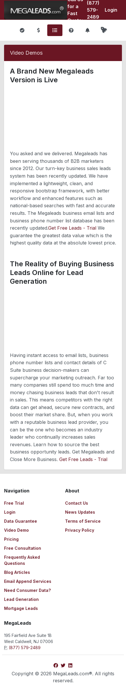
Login (111, 10)
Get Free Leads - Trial (72, 228)
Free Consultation (22, 548)
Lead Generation (21, 599)
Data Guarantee (20, 521)
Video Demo (16, 530)
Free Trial (14, 503)
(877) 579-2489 (25, 647)
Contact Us (76, 503)
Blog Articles (17, 572)
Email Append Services (27, 581)
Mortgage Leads (21, 608)
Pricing (11, 539)
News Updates (80, 512)
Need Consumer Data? (27, 590)
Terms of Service (83, 521)
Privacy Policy (79, 530)
